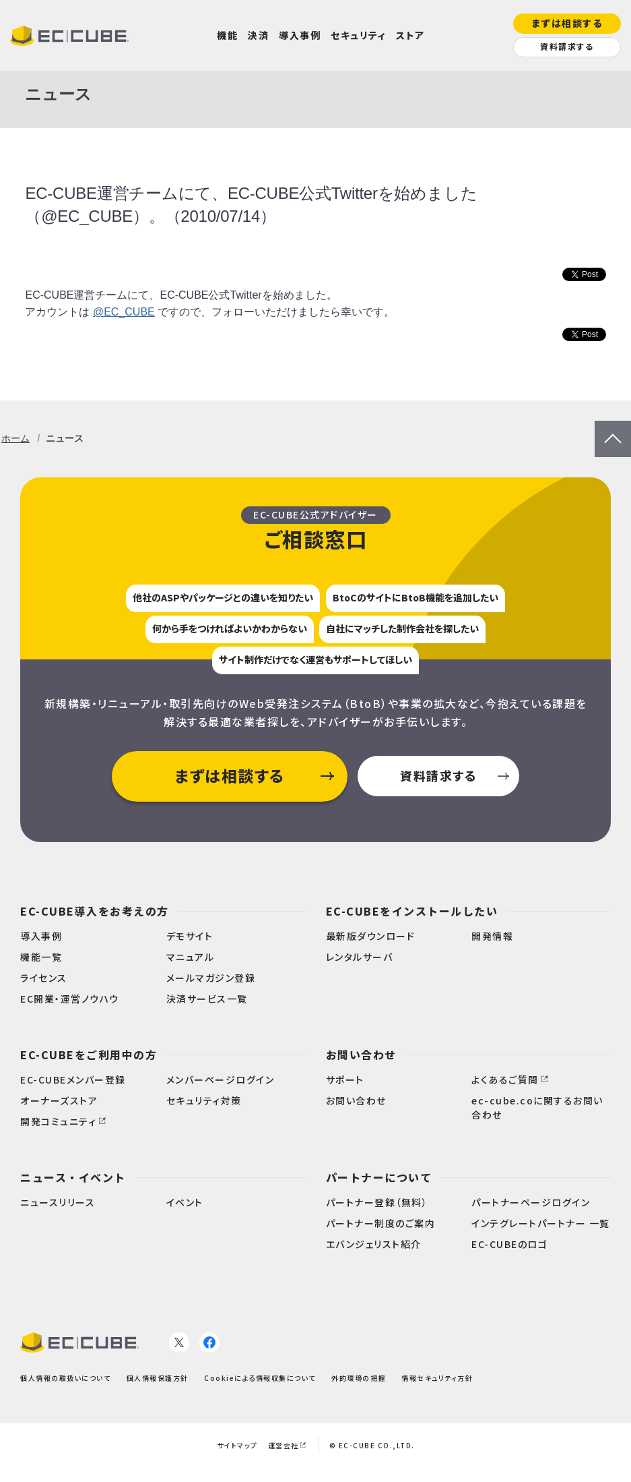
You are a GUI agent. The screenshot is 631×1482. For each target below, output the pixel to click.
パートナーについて (379, 1177)
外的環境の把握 (358, 1378)
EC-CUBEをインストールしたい (412, 911)
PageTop (613, 429)
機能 (227, 35)
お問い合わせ (361, 1054)
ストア (410, 35)
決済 (258, 35)
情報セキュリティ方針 (437, 1378)
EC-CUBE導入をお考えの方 (94, 911)
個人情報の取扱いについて (65, 1378)
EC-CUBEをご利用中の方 (88, 1054)
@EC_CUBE (124, 312)
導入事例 (300, 35)
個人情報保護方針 (158, 1378)
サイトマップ (237, 1445)
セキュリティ (358, 35)
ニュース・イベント (73, 1177)
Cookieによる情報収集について (260, 1378)
